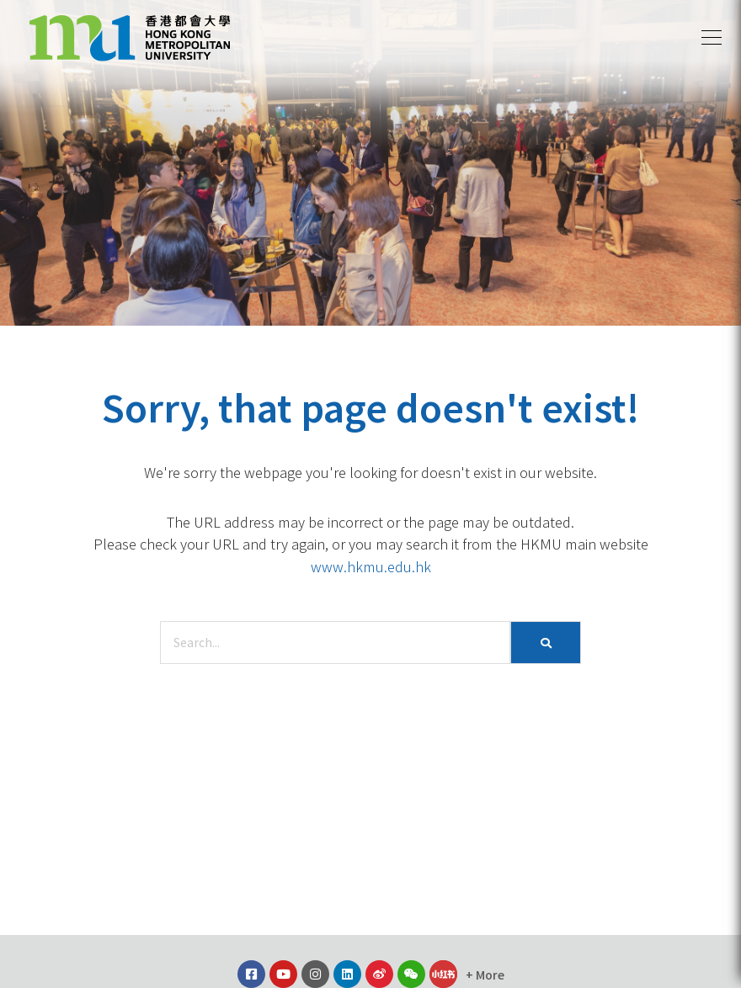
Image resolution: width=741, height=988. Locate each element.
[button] (711, 38)
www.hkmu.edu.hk (371, 566)
